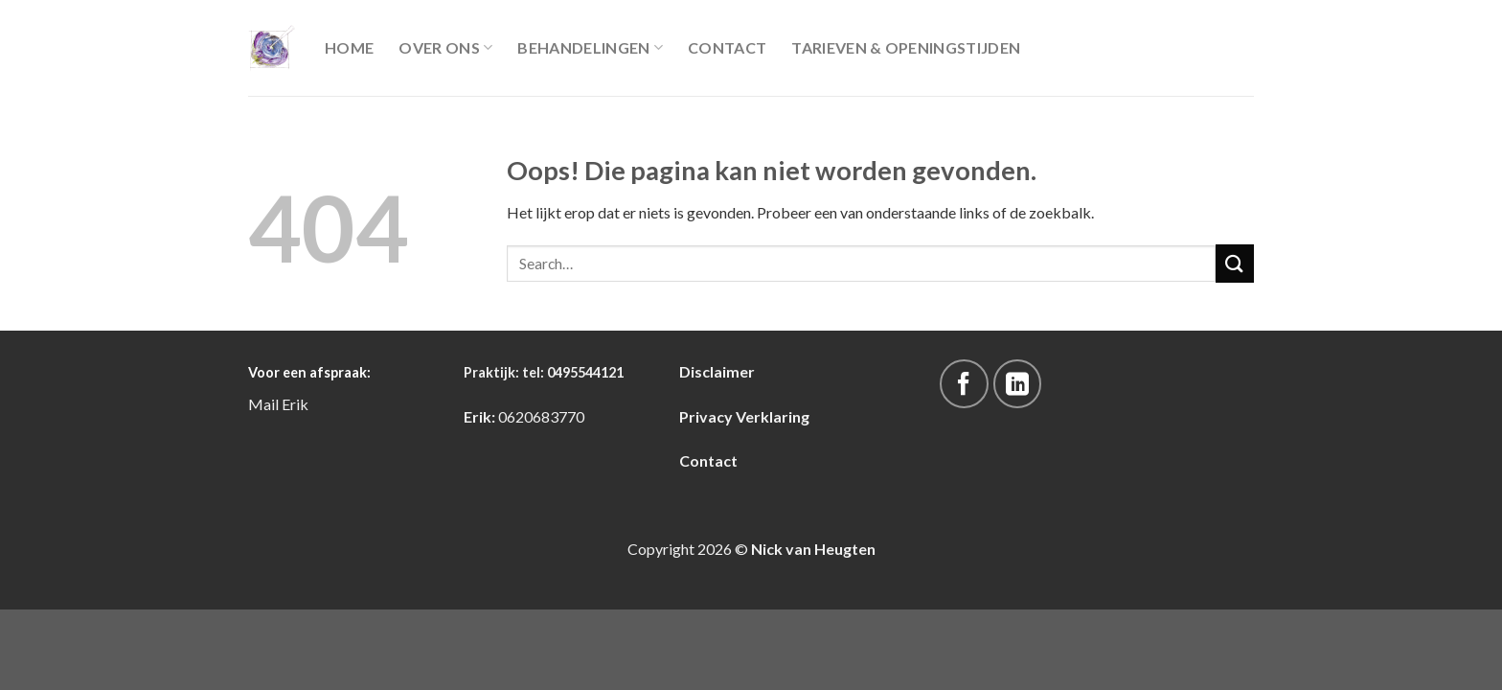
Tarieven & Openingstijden (905, 47)
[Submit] (1235, 263)
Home (349, 47)
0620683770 (541, 416)
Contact (727, 47)
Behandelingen (590, 48)
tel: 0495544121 (573, 372)
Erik (295, 404)
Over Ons (445, 48)
